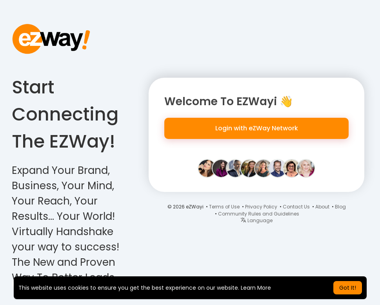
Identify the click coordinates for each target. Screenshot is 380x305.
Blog (340, 206)
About (322, 206)
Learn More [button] (256, 288)
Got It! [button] (347, 288)
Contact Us (296, 206)
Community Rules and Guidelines (258, 213)
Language (256, 220)
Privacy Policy (261, 206)
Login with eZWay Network (256, 128)
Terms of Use (224, 206)
